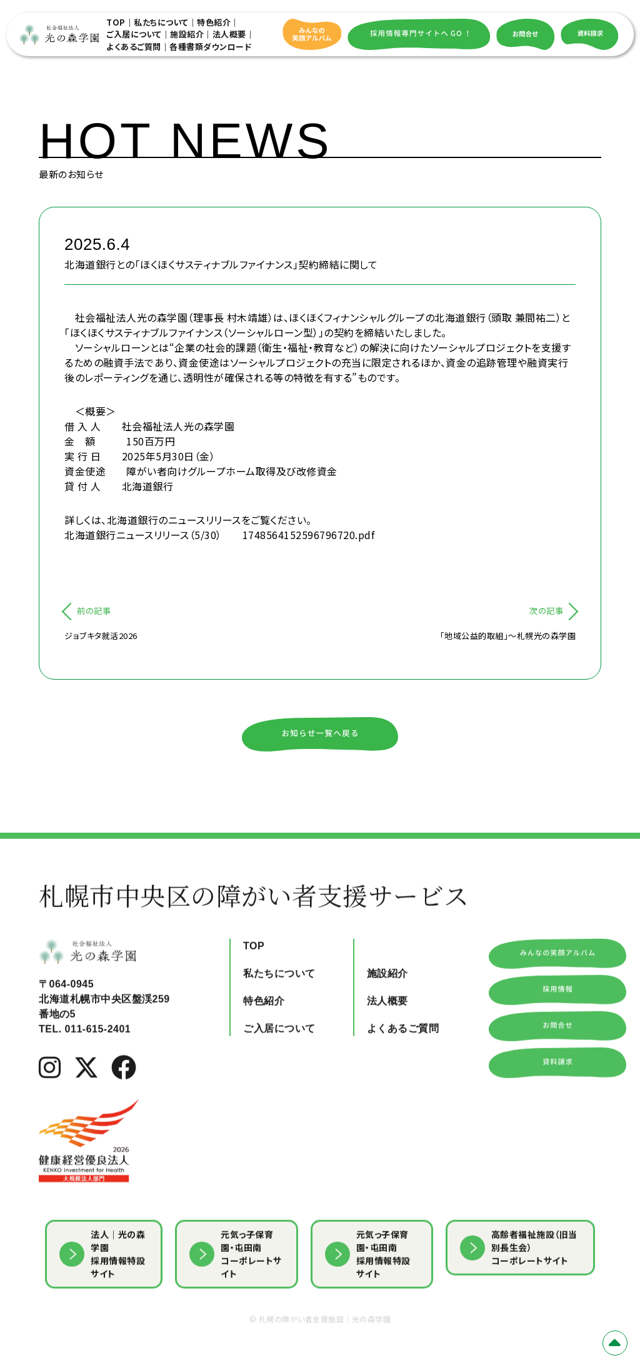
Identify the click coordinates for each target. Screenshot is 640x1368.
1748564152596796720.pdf (308, 534)
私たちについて (161, 22)
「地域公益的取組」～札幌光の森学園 (508, 636)
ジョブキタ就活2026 (101, 636)
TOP (116, 22)
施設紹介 (187, 34)
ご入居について (134, 34)
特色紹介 (214, 22)
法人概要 (229, 34)
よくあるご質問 (133, 46)
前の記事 (94, 611)
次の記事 (546, 611)
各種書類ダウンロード (210, 46)
